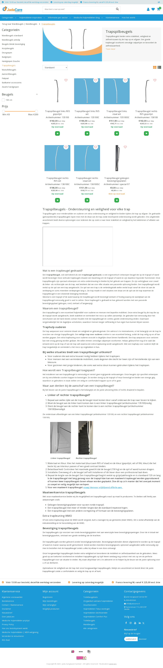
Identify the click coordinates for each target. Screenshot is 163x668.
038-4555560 (130, 600)
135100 (65, 117)
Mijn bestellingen (50, 601)
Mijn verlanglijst (49, 605)
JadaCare (113, 664)
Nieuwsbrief (7, 613)
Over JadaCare (8, 616)
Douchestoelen (90, 605)
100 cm (9, 100)
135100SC (125, 117)
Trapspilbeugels (48, 24)
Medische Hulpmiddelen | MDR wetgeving (20, 632)
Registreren (48, 597)
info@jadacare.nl (132, 604)
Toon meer (110, 49)
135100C (95, 117)
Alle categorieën (90, 628)
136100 (154, 117)
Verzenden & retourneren (13, 636)
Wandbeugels (31, 24)
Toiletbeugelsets (90, 597)
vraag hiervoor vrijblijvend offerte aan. (103, 487)
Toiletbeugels (89, 620)
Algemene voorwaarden (12, 597)
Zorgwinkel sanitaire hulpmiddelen (98, 601)
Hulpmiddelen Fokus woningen (96, 609)
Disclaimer (6, 609)
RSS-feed (6, 640)
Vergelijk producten (51, 609)
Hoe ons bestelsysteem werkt (15, 628)
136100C (65, 184)
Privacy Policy (8, 624)
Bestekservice (8, 601)
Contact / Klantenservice (12, 605)
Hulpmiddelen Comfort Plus (95, 616)
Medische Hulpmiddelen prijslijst (16, 620)
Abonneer (143, 639)
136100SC (95, 184)
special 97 (125, 184)
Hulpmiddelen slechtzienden (95, 613)
